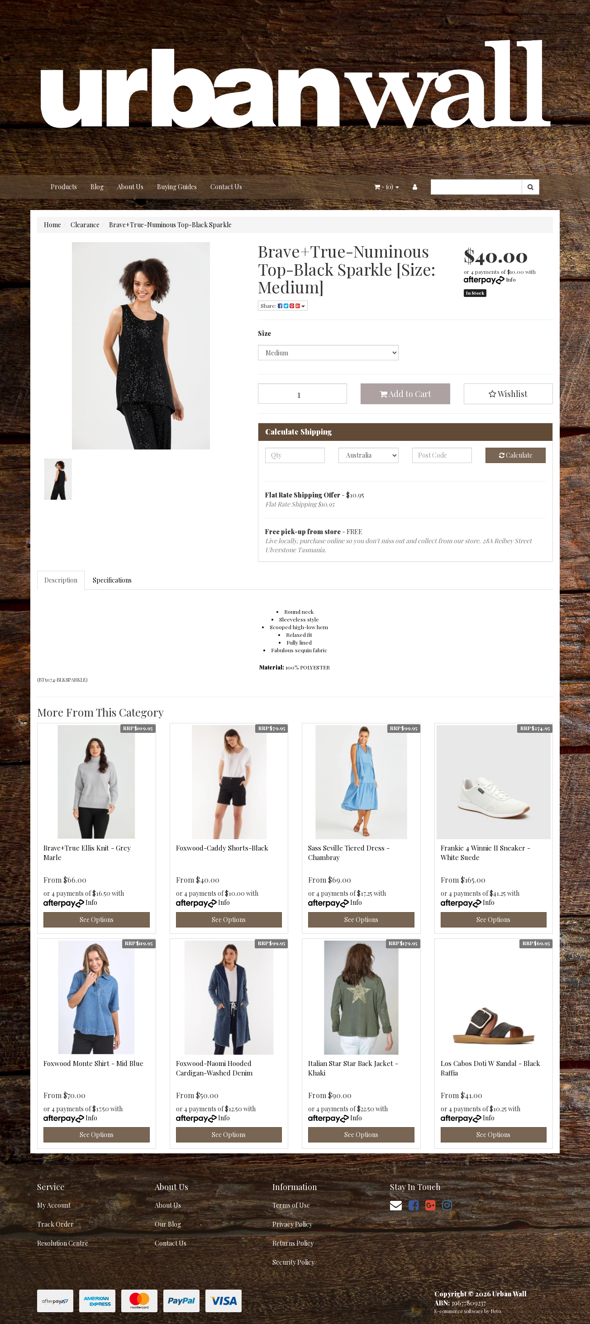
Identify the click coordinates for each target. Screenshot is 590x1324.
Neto (496, 1311)
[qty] (295, 455)
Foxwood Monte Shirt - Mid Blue (93, 1063)
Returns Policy (293, 1243)
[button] (508, 393)
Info (511, 279)
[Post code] (442, 455)
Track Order (55, 1224)
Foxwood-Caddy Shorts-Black (222, 847)
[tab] (61, 580)
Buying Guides (177, 186)
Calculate (516, 455)
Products (64, 186)
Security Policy (293, 1262)
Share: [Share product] (283, 305)
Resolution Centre (62, 1243)
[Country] (368, 455)
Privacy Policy (292, 1224)
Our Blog (168, 1224)
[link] (414, 1205)
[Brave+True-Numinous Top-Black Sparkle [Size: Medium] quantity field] (302, 393)
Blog (97, 186)
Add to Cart (405, 393)
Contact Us (226, 186)
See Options (97, 919)
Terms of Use (291, 1205)
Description (60, 580)
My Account (54, 1205)
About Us (130, 186)
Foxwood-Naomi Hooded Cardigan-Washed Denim (214, 1068)
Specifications (112, 580)
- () (386, 186)
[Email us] (396, 1205)
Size (264, 333)
